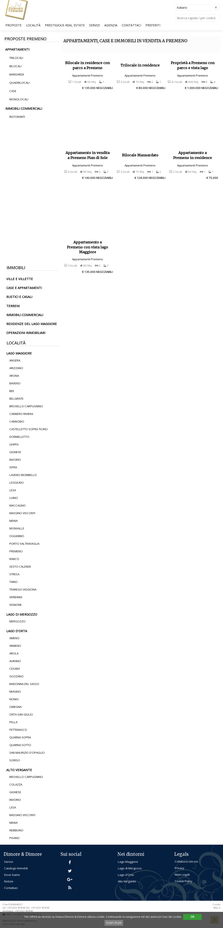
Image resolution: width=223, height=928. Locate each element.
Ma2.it (216, 907)
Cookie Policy (183, 881)
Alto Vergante (127, 881)
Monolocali (18, 99)
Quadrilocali (19, 83)
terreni (13, 306)
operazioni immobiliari (25, 332)
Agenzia (110, 25)
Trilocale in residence (140, 65)
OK (192, 917)
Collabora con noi (186, 861)
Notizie (8, 881)
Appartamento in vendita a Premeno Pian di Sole (88, 155)
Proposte (13, 25)
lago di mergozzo (21, 614)
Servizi (94, 25)
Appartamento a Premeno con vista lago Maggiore (87, 247)
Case (12, 91)
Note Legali (182, 875)
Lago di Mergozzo (130, 868)
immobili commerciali (23, 108)
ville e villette (19, 279)
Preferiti (152, 25)
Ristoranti (17, 117)
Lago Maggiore (128, 862)
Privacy (179, 868)
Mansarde (16, 74)
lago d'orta (16, 631)
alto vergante (19, 770)
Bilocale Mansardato (140, 155)
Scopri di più (114, 923)
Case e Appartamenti (24, 288)
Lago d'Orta (126, 875)
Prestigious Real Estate (65, 25)
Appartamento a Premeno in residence (192, 155)
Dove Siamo (12, 875)
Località (33, 25)
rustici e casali (19, 296)
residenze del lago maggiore (31, 324)
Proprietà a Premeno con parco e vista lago (193, 65)
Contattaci (131, 25)
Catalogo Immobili (16, 868)
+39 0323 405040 (24, 911)
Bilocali (15, 66)
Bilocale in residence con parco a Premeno (87, 65)
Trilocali (16, 58)
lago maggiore (19, 353)
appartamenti (17, 49)
